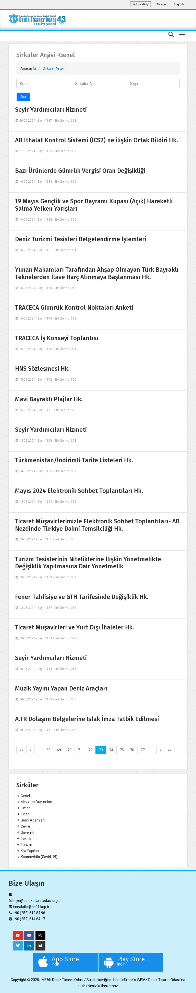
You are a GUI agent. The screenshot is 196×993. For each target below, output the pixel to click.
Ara (23, 96)
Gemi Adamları (30, 820)
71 (80, 750)
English (179, 4)
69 (59, 750)
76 (132, 750)
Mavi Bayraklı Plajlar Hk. (49, 399)
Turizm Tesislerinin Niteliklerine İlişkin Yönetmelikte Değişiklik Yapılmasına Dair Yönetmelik (88, 563)
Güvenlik (25, 832)
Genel (23, 796)
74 (111, 750)
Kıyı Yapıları (27, 851)
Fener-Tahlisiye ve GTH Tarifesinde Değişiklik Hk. (82, 596)
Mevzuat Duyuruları (34, 802)
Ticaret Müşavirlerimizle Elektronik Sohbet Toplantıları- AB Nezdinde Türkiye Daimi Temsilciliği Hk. (97, 525)
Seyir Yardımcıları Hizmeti (51, 109)
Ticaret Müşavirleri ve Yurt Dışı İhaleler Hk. (74, 627)
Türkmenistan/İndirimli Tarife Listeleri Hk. (74, 460)
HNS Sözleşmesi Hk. (42, 368)
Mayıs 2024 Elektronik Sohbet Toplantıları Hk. (79, 490)
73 (101, 750)
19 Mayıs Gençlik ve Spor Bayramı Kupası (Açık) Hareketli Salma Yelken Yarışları (94, 205)
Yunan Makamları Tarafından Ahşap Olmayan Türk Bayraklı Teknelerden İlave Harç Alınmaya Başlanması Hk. (97, 273)
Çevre (23, 826)
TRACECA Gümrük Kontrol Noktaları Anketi (74, 307)
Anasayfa (28, 68)
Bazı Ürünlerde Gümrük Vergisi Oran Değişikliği (80, 170)
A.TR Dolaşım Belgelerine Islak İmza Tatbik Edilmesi (87, 719)
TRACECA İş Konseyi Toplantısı (57, 338)
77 (143, 750)
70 (69, 750)
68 (48, 750)
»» (170, 750)
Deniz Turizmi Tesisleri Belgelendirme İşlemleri (80, 239)
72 (90, 750)
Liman (23, 808)
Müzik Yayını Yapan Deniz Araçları (61, 688)
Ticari (23, 814)
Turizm (24, 845)
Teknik (23, 839)
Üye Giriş (140, 4)
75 (122, 750)
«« (21, 750)
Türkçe (161, 4)
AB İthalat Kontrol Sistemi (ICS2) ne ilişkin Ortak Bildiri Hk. (96, 140)
